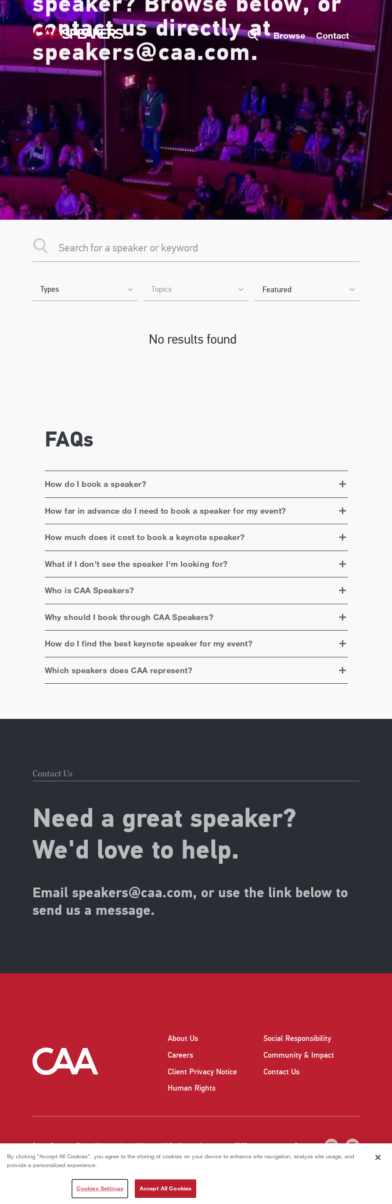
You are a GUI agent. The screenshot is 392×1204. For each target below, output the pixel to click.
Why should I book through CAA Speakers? (129, 617)
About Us (183, 1038)
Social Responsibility (297, 1038)
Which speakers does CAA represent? (119, 670)
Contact (332, 35)
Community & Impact (298, 1055)
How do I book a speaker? (96, 484)
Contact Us (281, 1072)
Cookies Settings (99, 1188)
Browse (289, 35)
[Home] (78, 33)
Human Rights (192, 1088)
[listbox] (307, 290)
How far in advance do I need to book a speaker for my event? (165, 510)
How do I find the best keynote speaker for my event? (149, 643)
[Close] (378, 1157)
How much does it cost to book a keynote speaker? (145, 537)
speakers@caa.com (132, 910)
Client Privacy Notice (202, 1072)
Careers (180, 1055)
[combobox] (84, 290)
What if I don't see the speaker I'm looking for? (136, 564)
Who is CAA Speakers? (89, 590)
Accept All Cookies (165, 1188)
